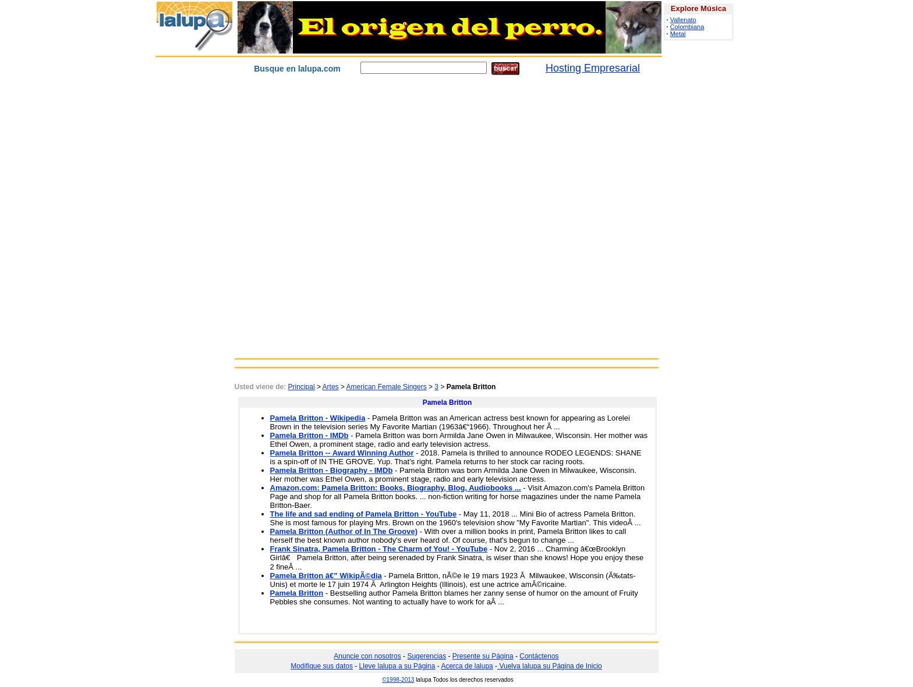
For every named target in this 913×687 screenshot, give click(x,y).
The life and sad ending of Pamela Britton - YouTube (363, 514)
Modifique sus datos (322, 666)
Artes (331, 387)
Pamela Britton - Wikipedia (318, 418)
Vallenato (683, 19)
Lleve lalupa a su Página (397, 666)
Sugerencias (426, 656)
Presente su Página (483, 656)
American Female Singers (386, 387)
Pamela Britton (297, 593)
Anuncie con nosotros (367, 656)
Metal (678, 33)
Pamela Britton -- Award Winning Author (342, 452)
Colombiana (687, 26)
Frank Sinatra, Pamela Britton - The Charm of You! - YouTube (379, 548)
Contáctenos (538, 656)
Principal (301, 387)
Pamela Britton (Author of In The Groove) (344, 531)
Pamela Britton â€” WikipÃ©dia (326, 575)
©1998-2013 (398, 680)
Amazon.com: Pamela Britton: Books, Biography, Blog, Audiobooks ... (395, 487)
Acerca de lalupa (467, 666)
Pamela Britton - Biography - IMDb (331, 470)
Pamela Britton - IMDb (309, 435)
